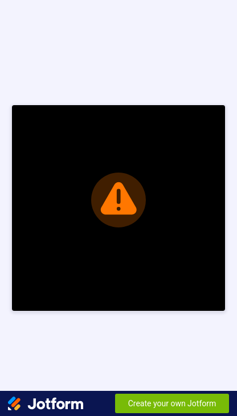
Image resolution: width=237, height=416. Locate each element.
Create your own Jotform (172, 403)
